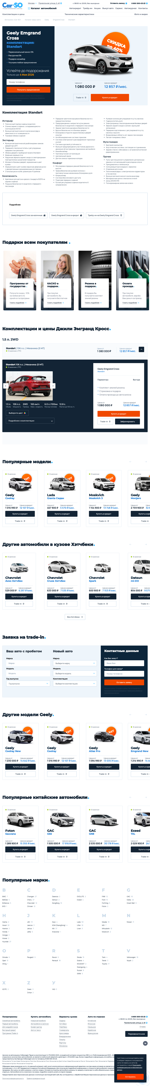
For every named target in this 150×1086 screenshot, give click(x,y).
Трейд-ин (87, 8)
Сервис (119, 8)
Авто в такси (36, 1030)
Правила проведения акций (36, 1078)
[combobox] (28, 683)
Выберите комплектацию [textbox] (67, 683)
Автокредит (75, 8)
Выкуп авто (108, 8)
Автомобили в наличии (40, 1024)
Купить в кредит (109, 97)
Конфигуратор (36, 1027)
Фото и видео (141, 14)
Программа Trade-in (10, 1033)
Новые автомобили (38, 1021)
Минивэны (63, 1046)
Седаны (62, 1021)
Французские (93, 1033)
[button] (6, 386)
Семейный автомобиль (11, 1021)
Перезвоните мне (136, 1034)
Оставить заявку (124, 682)
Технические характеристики (79, 14)
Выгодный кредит (9, 1030)
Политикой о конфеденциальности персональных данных (129, 1067)
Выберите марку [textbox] (63, 663)
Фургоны (62, 1043)
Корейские (92, 1030)
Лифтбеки (63, 1027)
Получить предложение (28, 89)
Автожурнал (130, 8)
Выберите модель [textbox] (63, 673)
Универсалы (64, 1030)
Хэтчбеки (63, 1024)
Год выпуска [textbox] (14, 683)
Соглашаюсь (130, 1077)
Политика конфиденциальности (13, 1078)
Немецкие (92, 1027)
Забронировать (127, 421)
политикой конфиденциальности (18, 98)
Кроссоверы (64, 1033)
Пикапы (62, 1039)
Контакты (143, 8)
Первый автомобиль (10, 1024)
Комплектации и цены (13, 14)
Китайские (92, 1021)
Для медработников (10, 1027)
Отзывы (143, 1026)
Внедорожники (65, 1036)
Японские (91, 1024)
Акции (97, 8)
